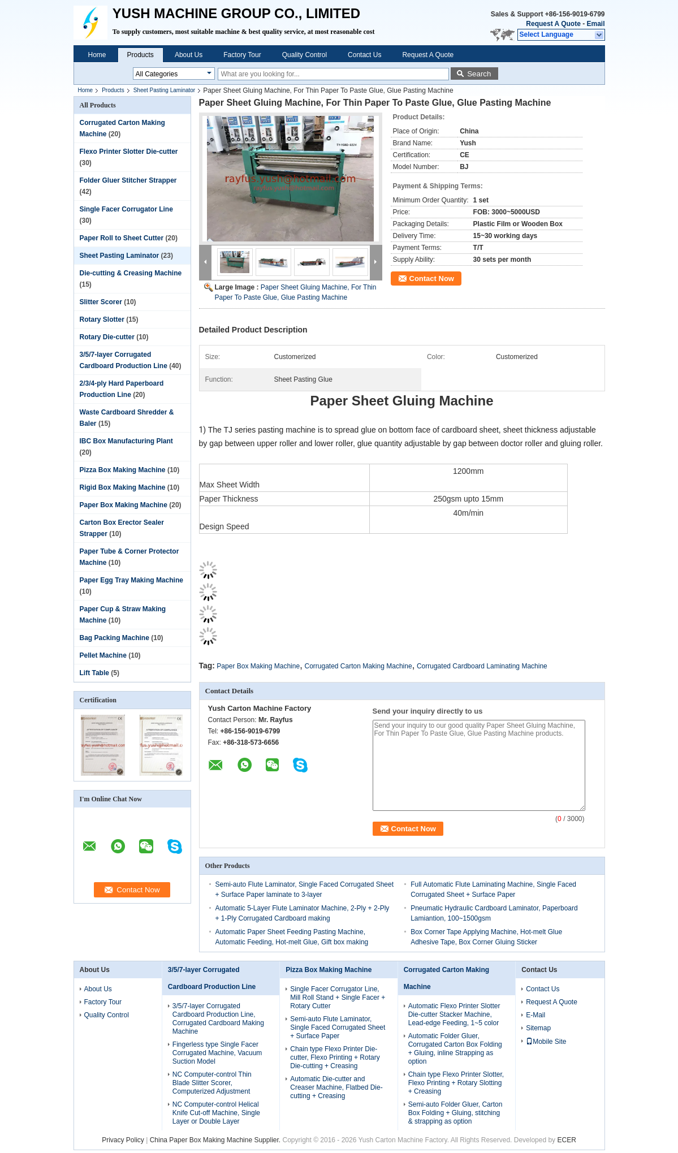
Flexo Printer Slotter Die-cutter (129, 152)
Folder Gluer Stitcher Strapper (128, 180)
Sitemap (538, 1028)
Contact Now (431, 278)
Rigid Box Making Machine (123, 487)
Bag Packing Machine (114, 638)
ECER (566, 1140)
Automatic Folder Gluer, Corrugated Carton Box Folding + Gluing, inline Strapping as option (455, 1048)
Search (479, 74)
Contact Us (364, 55)
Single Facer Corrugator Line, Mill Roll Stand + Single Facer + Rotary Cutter (337, 997)
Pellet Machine (103, 655)
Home (97, 55)
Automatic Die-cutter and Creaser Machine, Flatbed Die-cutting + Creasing (336, 1087)
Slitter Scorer (101, 302)
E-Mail (535, 1015)
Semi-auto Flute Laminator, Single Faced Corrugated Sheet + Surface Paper (337, 1027)
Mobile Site (546, 1042)
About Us (188, 55)
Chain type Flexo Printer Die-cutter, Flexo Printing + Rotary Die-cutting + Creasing (334, 1057)
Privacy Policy (123, 1140)
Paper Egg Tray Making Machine (131, 580)
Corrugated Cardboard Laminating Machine (482, 666)
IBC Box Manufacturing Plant (126, 441)
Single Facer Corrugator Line (126, 209)
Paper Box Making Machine (123, 505)
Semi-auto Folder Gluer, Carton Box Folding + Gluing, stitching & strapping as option (455, 1112)
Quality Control (304, 55)
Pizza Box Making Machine (123, 470)
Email (595, 24)
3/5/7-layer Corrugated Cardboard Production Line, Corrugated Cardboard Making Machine (218, 1018)
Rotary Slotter (102, 319)
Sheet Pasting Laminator (164, 90)
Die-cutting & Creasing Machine (131, 273)
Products (140, 55)
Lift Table (94, 673)
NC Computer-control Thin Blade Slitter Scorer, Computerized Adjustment (212, 1082)
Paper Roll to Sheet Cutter (122, 238)
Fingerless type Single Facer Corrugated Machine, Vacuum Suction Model (217, 1052)
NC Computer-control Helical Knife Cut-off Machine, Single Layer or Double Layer (216, 1112)
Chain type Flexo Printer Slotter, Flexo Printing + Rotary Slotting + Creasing (456, 1082)
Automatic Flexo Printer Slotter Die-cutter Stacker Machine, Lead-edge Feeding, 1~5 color (454, 1014)
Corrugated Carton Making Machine (358, 666)
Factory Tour (242, 55)
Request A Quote (553, 24)
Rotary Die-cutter (107, 337)
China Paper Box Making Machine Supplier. (216, 1140)
